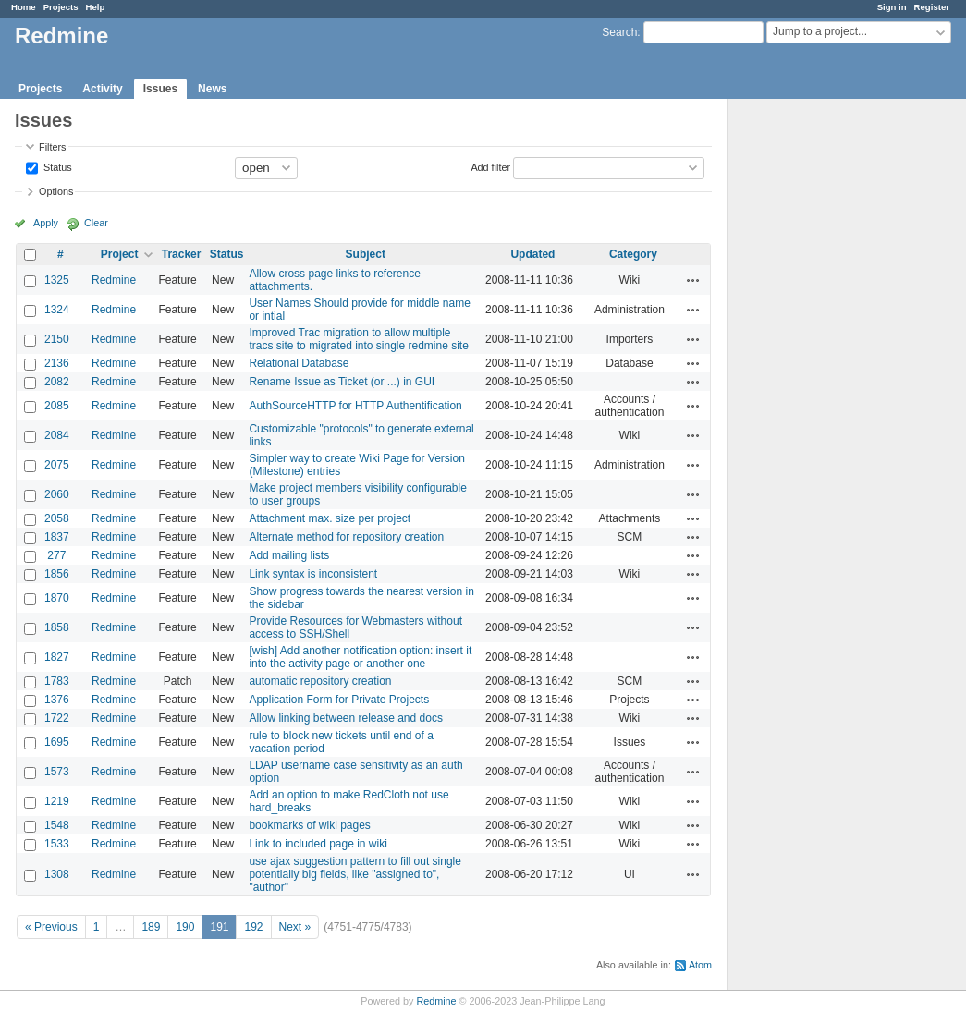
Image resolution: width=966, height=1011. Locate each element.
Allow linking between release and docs (345, 718)
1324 (56, 309)
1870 (56, 597)
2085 (56, 405)
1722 (56, 718)
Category (633, 254)
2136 (56, 363)
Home (23, 7)
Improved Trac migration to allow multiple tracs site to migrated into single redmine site (358, 339)
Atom (700, 964)
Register (931, 7)
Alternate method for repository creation (346, 536)
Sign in (892, 7)
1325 (56, 280)
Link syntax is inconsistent (313, 573)
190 (185, 926)
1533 (56, 843)
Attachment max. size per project (329, 518)
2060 (56, 494)
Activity (102, 88)
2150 (56, 339)
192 (253, 926)
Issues (160, 88)
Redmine (114, 280)
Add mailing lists (289, 555)
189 (150, 926)
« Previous (51, 926)
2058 (56, 518)
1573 (56, 771)
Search (619, 32)
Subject (365, 254)
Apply (45, 222)
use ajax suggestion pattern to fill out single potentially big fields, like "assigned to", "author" (354, 874)
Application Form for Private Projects (339, 699)
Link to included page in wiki (317, 843)
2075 (56, 464)
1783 (56, 681)
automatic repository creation (320, 681)
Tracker (182, 254)
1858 (56, 627)
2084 (56, 435)
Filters (52, 146)
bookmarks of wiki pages (309, 825)
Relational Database (298, 363)
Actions (693, 280)
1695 (56, 742)
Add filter (490, 166)
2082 (56, 381)
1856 (56, 573)
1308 (56, 874)
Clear (96, 222)
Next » (295, 926)
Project (120, 254)
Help (95, 7)
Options (56, 191)
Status (56, 166)
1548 (56, 825)
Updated (532, 254)
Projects (61, 7)
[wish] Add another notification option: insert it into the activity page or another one (360, 657)
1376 (56, 699)
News (212, 88)
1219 (56, 801)
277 (56, 555)
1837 (56, 536)
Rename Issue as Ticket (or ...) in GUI (341, 381)
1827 (56, 657)
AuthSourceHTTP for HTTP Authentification (355, 405)
